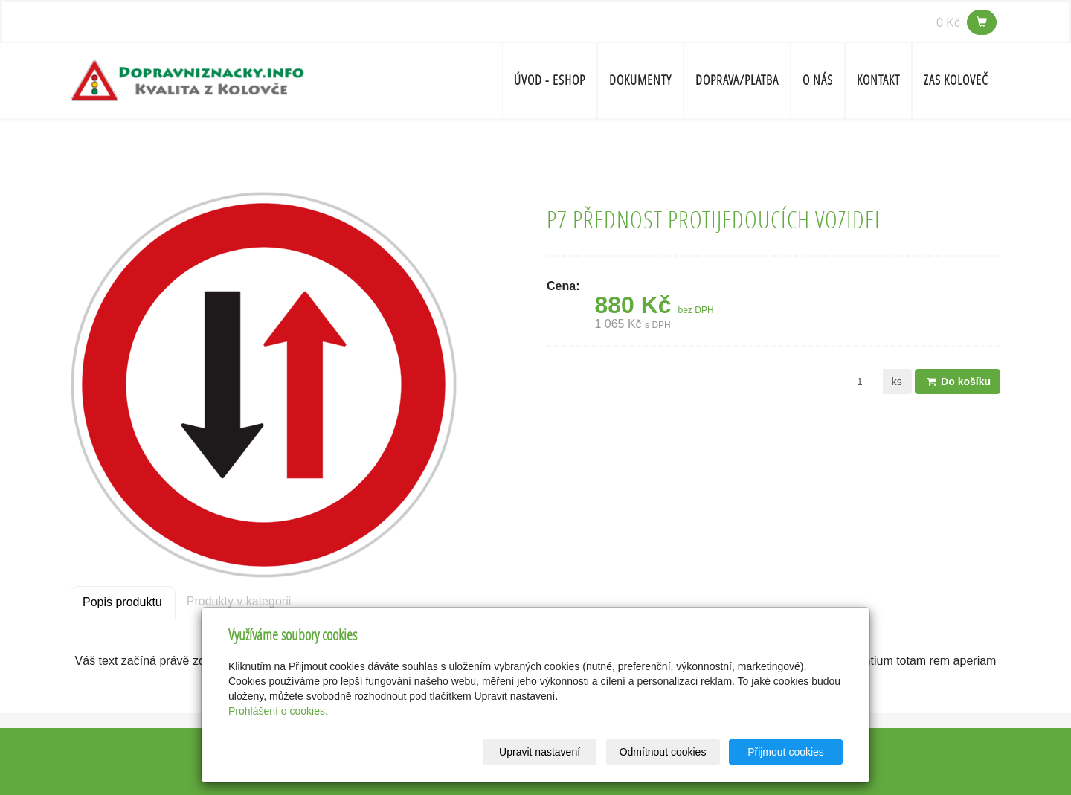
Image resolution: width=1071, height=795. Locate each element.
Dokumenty (640, 79)
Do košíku (957, 381)
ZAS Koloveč (956, 79)
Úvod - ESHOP (549, 79)
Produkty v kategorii (239, 601)
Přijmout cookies (785, 752)
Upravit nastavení (539, 752)
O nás (818, 79)
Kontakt (878, 79)
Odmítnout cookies (663, 752)
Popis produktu (122, 602)
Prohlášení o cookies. (278, 711)
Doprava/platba (737, 79)
